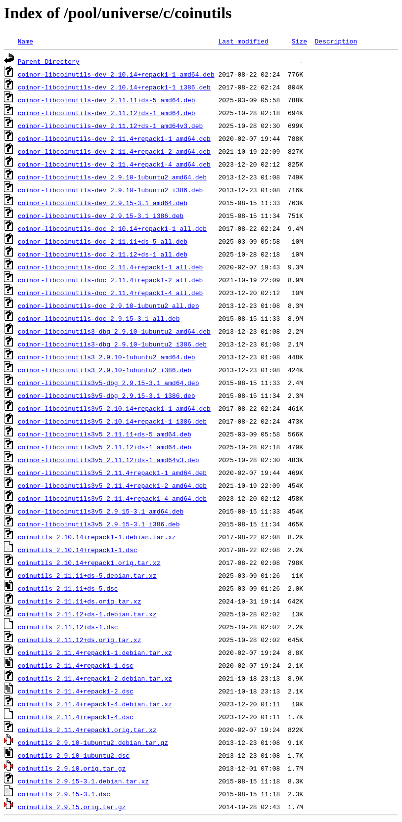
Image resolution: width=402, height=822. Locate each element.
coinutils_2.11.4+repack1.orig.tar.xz (87, 729)
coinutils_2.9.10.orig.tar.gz (72, 768)
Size (299, 41)
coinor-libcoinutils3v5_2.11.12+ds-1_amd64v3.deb (108, 459)
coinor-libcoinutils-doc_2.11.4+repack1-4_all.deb (110, 292)
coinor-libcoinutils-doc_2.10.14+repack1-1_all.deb (112, 228)
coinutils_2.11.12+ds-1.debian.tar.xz (87, 613)
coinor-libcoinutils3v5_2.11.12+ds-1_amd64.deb (104, 446)
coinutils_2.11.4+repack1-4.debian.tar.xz (95, 703)
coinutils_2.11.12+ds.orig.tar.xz (79, 639)
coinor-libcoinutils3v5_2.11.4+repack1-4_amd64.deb (112, 498)
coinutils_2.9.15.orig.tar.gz (72, 806)
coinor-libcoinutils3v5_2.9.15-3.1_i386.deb (99, 523)
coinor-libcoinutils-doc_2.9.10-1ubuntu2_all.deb (108, 305)
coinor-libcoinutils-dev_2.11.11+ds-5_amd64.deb (106, 99)
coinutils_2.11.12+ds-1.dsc (68, 626)
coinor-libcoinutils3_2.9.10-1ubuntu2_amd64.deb (106, 356)
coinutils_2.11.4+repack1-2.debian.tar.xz (95, 678)
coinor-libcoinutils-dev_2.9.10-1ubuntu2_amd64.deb (112, 177)
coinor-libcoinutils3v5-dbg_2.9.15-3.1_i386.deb (106, 395)
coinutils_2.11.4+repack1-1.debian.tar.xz (95, 652)
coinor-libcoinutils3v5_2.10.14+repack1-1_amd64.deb (114, 408)
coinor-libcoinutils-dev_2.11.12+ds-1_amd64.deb (106, 112)
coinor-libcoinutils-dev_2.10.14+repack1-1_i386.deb (114, 87)
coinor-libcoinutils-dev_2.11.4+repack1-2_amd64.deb (114, 151)
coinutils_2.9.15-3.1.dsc (64, 793)
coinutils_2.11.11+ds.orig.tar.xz (79, 601)
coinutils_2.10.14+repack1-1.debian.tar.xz (97, 536)
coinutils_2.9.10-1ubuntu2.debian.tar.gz (93, 742)
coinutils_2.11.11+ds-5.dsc (68, 588)
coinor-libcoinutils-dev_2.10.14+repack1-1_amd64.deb (116, 74)
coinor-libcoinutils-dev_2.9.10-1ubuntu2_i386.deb (110, 189)
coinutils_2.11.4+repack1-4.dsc (76, 716)
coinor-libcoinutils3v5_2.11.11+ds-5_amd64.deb (104, 434)
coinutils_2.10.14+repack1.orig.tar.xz (89, 562)
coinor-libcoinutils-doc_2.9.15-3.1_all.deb (99, 318)
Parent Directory (49, 61)
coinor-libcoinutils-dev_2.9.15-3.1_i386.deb (100, 215)
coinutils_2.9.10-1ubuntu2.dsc (74, 755)
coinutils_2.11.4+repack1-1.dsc (76, 665)
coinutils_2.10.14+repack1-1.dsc (77, 549)
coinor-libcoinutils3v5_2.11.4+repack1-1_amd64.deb (112, 472)
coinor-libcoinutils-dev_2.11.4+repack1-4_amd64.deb (114, 164)
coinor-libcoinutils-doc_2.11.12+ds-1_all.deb (102, 254)
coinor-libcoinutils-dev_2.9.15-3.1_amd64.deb (102, 202)
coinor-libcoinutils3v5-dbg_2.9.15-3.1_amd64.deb (108, 382)
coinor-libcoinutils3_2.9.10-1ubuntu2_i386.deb (104, 369)
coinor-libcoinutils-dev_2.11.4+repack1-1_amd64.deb (114, 138)
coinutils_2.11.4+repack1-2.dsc (76, 691)
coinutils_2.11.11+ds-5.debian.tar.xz (87, 575)
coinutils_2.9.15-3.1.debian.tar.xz (83, 781)
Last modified (243, 41)
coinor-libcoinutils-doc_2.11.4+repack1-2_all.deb (110, 279)
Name (25, 41)
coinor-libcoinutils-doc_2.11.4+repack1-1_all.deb (110, 266)
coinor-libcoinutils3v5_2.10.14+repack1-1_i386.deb (112, 421)
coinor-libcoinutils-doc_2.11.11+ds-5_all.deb (102, 241)
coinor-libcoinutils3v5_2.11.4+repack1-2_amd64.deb (112, 485)
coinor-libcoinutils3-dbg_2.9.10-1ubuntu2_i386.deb (112, 344)
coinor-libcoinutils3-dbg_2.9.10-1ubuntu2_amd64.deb (114, 331)
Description (335, 41)
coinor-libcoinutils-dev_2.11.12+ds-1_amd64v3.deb (110, 125)
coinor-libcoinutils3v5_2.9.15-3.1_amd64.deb (100, 511)
